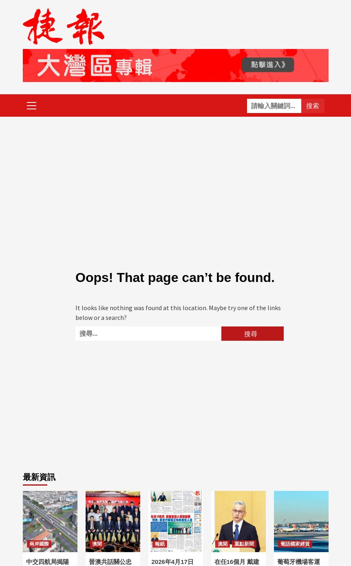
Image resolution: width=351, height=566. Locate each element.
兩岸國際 (39, 544)
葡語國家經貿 (295, 544)
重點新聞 (244, 544)
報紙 (160, 544)
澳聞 (97, 544)
